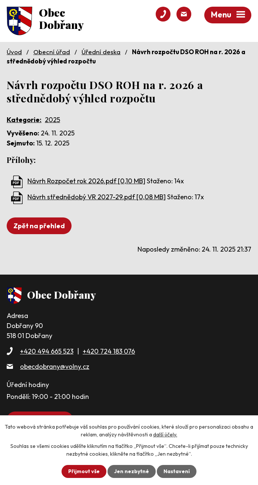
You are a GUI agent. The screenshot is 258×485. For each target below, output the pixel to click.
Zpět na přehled (39, 226)
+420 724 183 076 (109, 351)
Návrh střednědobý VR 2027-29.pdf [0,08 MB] (96, 197)
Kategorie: (24, 119)
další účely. (165, 434)
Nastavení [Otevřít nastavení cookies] (176, 471)
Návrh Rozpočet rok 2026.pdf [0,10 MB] (86, 181)
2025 (52, 119)
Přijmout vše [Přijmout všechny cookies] (84, 471)
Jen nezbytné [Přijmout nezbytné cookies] (131, 471)
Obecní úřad (51, 52)
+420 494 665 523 (46, 351)
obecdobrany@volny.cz (54, 366)
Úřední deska (101, 52)
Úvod (14, 52)
